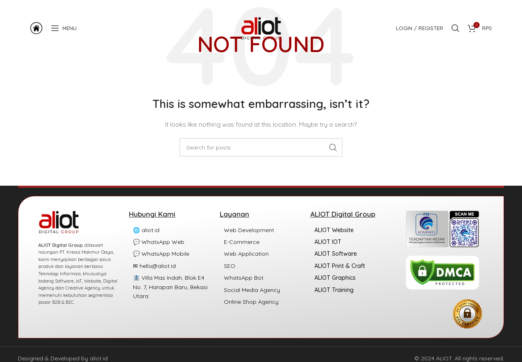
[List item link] (170, 230)
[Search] (455, 30)
